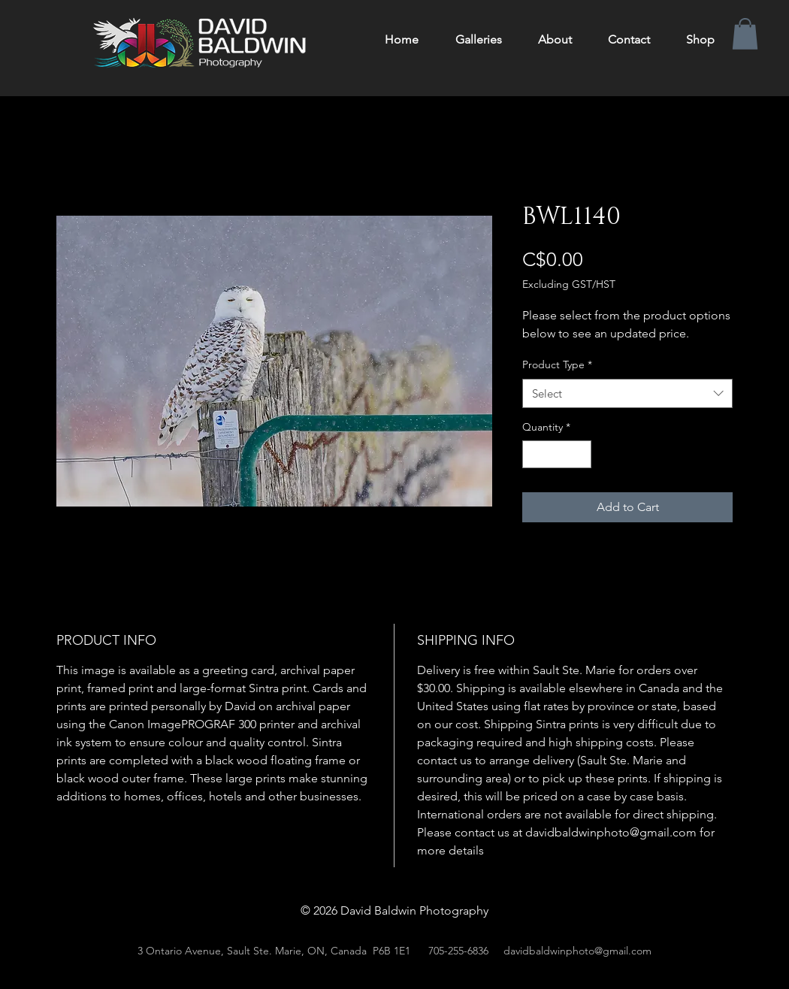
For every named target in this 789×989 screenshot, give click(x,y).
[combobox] (627, 393)
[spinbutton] (556, 454)
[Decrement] (533, 454)
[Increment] (579, 454)
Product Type (557, 364)
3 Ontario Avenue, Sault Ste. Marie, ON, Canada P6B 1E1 (274, 950)
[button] (745, 34)
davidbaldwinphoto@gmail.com (577, 950)
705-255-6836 (458, 950)
